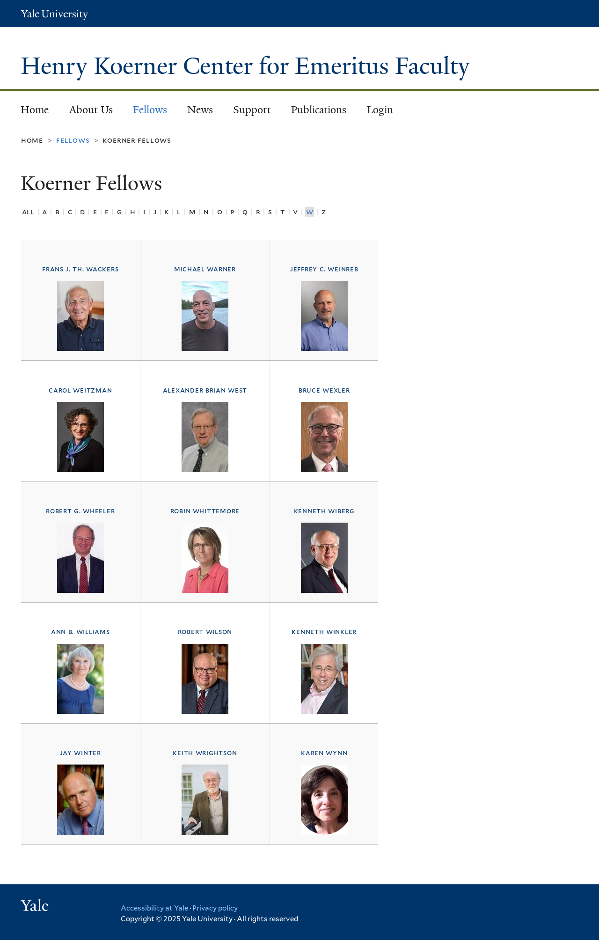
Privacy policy (215, 908)
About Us (91, 110)
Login (380, 110)
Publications (318, 110)
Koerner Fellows (136, 140)
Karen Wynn (324, 753)
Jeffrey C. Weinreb (324, 269)
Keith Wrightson (205, 753)
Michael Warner (205, 269)
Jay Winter (80, 753)
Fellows (150, 110)
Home (35, 110)
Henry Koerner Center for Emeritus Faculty (248, 66)
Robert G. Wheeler (80, 511)
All (28, 211)
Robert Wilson (205, 631)
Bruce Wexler (324, 390)
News (200, 110)
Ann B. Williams (80, 631)
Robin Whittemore (205, 511)
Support (252, 110)
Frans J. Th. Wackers (80, 269)
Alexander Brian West (205, 390)
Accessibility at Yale (154, 908)
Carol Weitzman (80, 390)
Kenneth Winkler (324, 631)
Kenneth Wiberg (324, 511)
